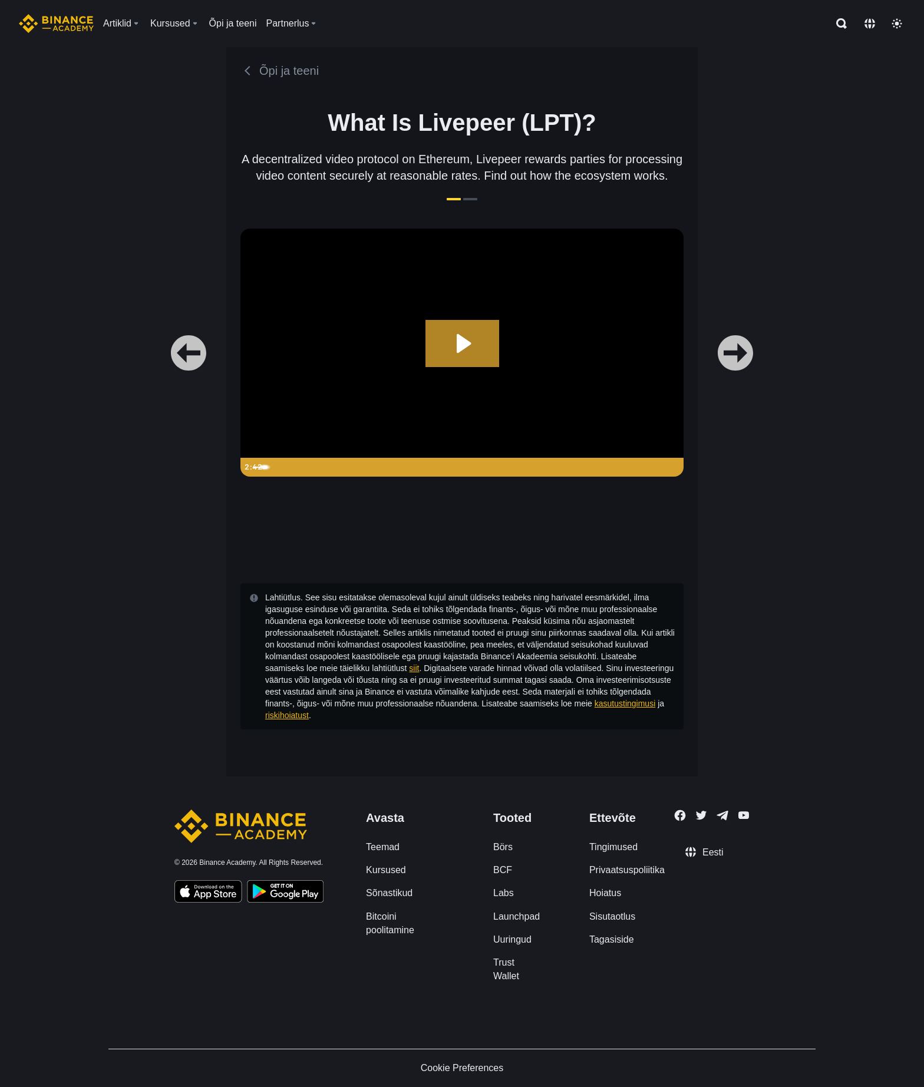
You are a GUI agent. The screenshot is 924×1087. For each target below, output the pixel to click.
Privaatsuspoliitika (627, 870)
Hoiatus (605, 893)
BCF (502, 870)
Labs (503, 893)
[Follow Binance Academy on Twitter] (701, 815)
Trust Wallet (506, 969)
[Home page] (56, 23)
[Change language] (870, 23)
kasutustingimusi (625, 703)
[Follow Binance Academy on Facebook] (680, 815)
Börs (503, 847)
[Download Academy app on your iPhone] (208, 893)
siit (414, 668)
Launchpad (516, 916)
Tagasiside (611, 939)
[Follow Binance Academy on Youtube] (744, 815)
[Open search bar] (838, 23)
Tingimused (613, 847)
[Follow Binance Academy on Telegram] (722, 815)
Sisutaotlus (612, 916)
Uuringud (512, 939)
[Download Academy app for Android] (285, 893)
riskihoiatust (287, 715)
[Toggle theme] (897, 23)
